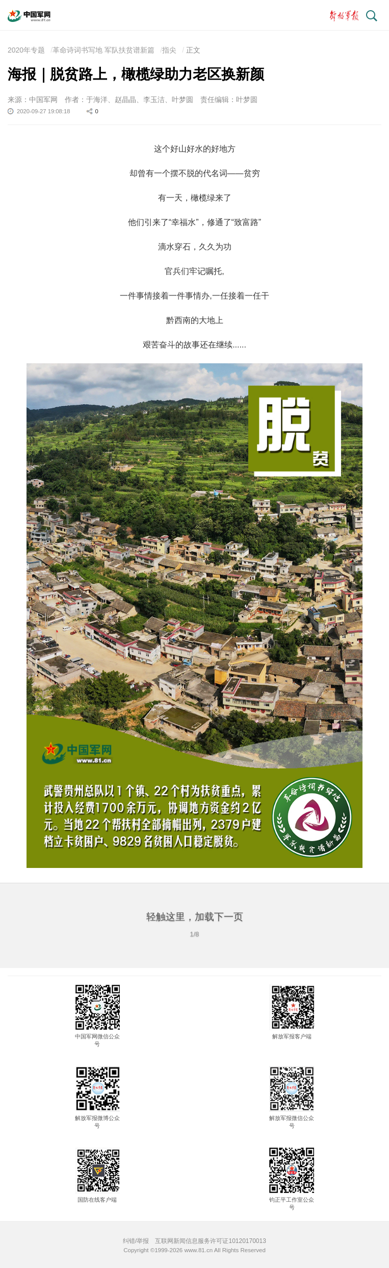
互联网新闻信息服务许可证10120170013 (210, 1241)
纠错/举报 (136, 1241)
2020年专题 (26, 50)
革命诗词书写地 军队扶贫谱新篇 (103, 50)
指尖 (169, 50)
